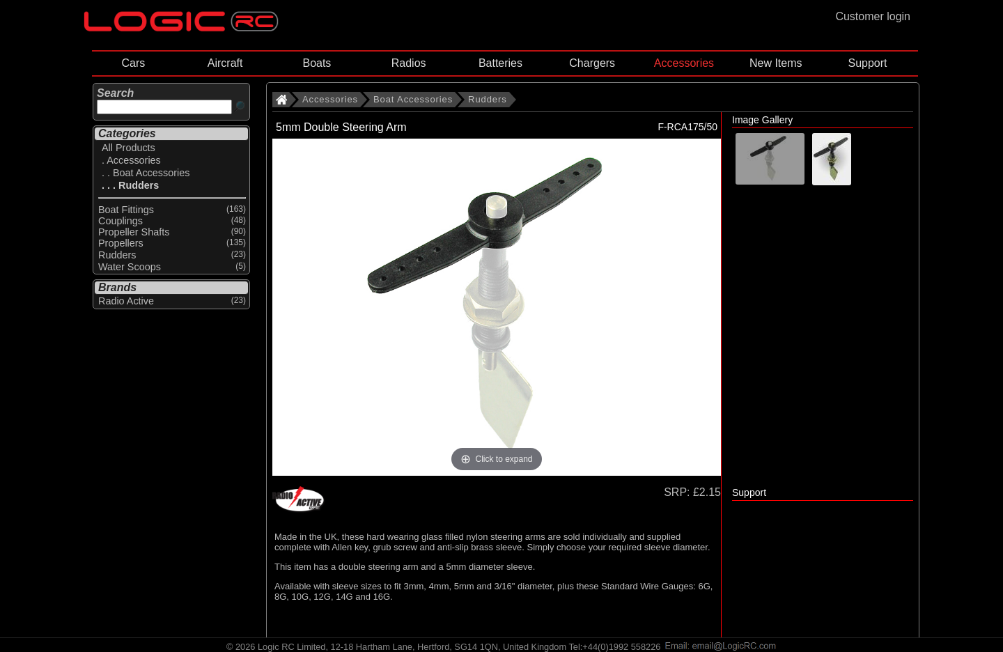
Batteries (500, 63)
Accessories (684, 63)
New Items (775, 63)
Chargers (592, 63)
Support (867, 63)
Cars (133, 63)
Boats (316, 63)
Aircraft (225, 63)
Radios (408, 63)
